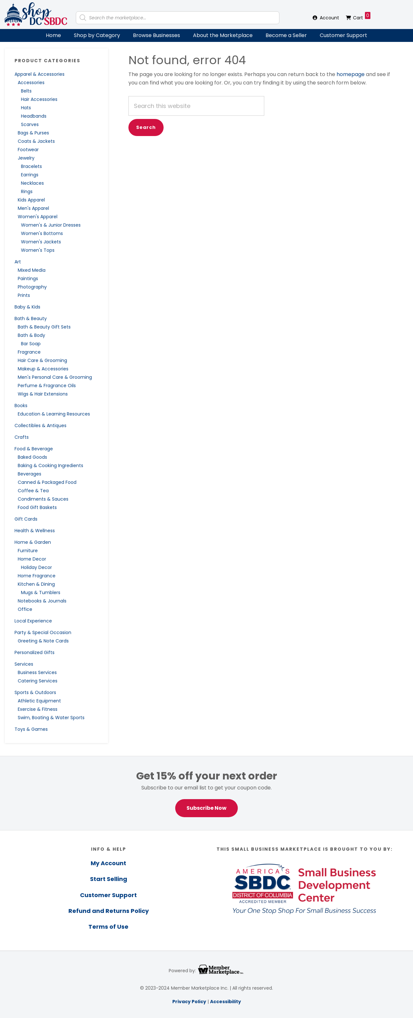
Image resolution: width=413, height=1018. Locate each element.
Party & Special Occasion (43, 632)
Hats (26, 107)
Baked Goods (32, 457)
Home (53, 35)
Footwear (28, 149)
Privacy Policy (189, 1001)
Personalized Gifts (35, 652)
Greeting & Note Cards (43, 641)
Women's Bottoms (42, 233)
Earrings (29, 174)
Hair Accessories (39, 99)
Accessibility (225, 1001)
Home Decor (32, 559)
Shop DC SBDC (35, 14)
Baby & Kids (27, 307)
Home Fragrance (36, 576)
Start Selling (108, 879)
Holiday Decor (36, 567)
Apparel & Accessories (40, 74)
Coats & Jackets (36, 141)
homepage (351, 74)
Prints (24, 295)
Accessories (31, 82)
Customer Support (343, 35)
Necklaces (32, 183)
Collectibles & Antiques (40, 425)
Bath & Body (31, 335)
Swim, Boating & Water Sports (51, 717)
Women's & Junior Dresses (51, 225)
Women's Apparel (37, 216)
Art (18, 262)
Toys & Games (31, 729)
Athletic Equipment (39, 701)
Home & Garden (33, 542)
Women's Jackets (41, 242)
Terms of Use (108, 927)
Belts (26, 91)
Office (25, 609)
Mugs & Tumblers (40, 592)
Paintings (28, 278)
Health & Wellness (35, 530)
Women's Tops (38, 250)
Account (329, 18)
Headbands (33, 116)
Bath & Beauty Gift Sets (44, 327)
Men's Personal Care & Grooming (55, 377)
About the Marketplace (223, 35)
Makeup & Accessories (43, 369)
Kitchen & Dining (36, 584)
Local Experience (33, 621)
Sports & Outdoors (35, 692)
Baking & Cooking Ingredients (50, 465)
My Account (108, 863)
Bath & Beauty (31, 318)
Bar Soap (31, 343)
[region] (206, 793)
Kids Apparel (31, 200)
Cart (361, 16)
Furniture (28, 550)
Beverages (29, 474)
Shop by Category (97, 35)
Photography (32, 287)
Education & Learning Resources (54, 414)
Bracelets (31, 166)
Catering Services (37, 681)
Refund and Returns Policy (108, 911)
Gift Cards (26, 519)
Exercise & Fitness (37, 709)
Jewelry (26, 158)
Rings (27, 191)
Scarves (30, 124)
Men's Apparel (33, 208)
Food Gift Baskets (37, 507)
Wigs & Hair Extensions (43, 394)
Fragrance (29, 352)
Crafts (22, 437)
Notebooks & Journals (42, 601)
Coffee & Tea (33, 490)
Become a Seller (286, 35)
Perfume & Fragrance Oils (47, 385)
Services (24, 664)
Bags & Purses (33, 133)
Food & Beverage (34, 448)
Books (21, 405)
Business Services (37, 672)
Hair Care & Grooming (42, 360)
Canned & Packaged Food (47, 482)
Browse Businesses (156, 35)
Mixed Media (31, 270)
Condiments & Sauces (43, 499)
